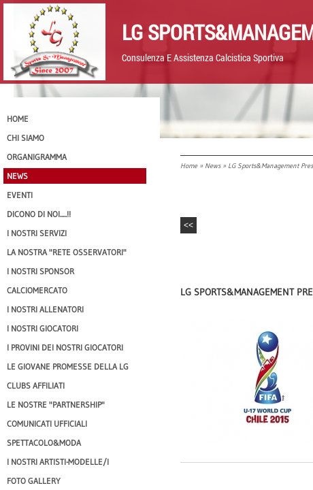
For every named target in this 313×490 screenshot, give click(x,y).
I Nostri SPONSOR (40, 271)
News (212, 165)
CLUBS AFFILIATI (36, 385)
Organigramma (37, 157)
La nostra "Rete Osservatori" (67, 252)
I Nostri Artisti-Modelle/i (58, 462)
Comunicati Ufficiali (47, 424)
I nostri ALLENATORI (45, 309)
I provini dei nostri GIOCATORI (65, 347)
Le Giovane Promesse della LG (68, 366)
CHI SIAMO (25, 138)
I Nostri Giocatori (42, 328)
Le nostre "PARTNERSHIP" (56, 404)
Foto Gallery (34, 481)
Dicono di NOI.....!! (39, 214)
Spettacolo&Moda (44, 443)
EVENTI (20, 195)
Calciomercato (37, 290)
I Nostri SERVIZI (37, 233)
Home (188, 165)
